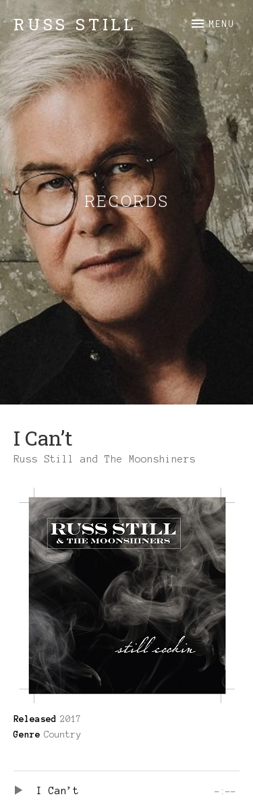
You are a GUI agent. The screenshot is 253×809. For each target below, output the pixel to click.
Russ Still (74, 24)
